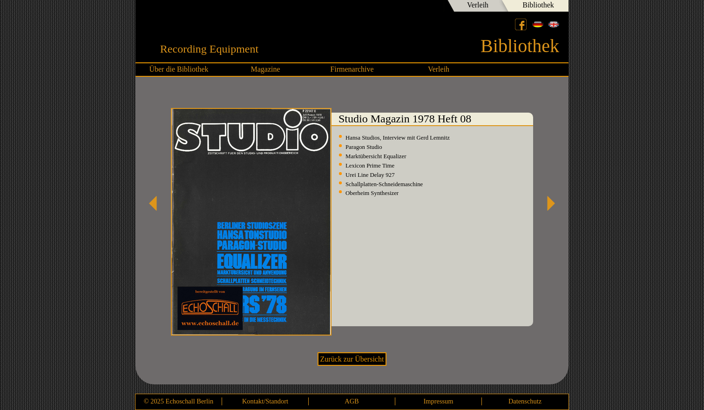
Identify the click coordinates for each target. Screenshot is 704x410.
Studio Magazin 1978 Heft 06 (156, 203)
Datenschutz (525, 401)
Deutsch (537, 24)
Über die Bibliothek (178, 69)
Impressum (439, 401)
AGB (352, 401)
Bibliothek (538, 5)
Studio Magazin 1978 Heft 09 (547, 203)
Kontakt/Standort (265, 401)
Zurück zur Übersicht (352, 359)
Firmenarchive (351, 69)
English (553, 24)
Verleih (477, 5)
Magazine (265, 69)
